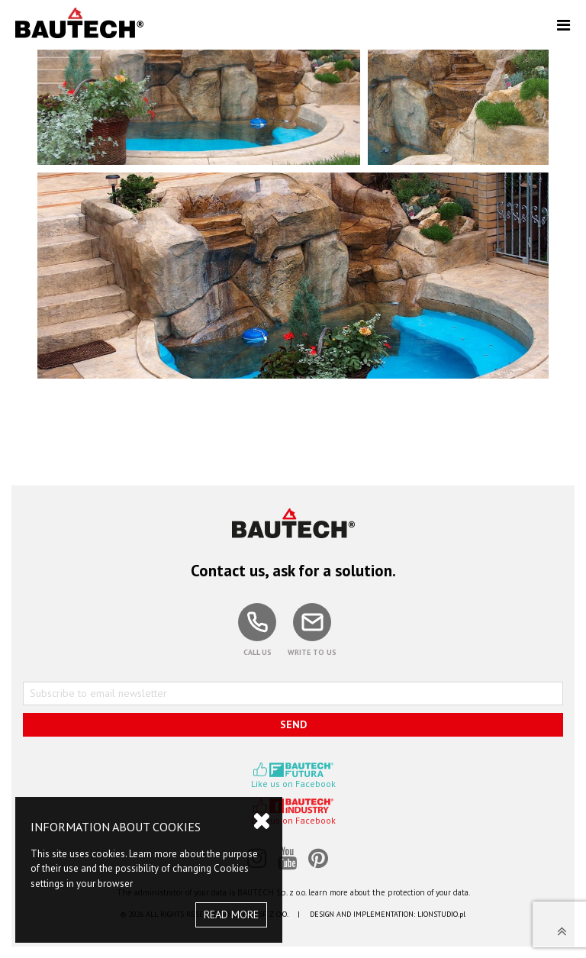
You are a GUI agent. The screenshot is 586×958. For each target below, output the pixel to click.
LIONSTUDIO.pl (441, 914)
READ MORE (231, 914)
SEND (293, 724)
